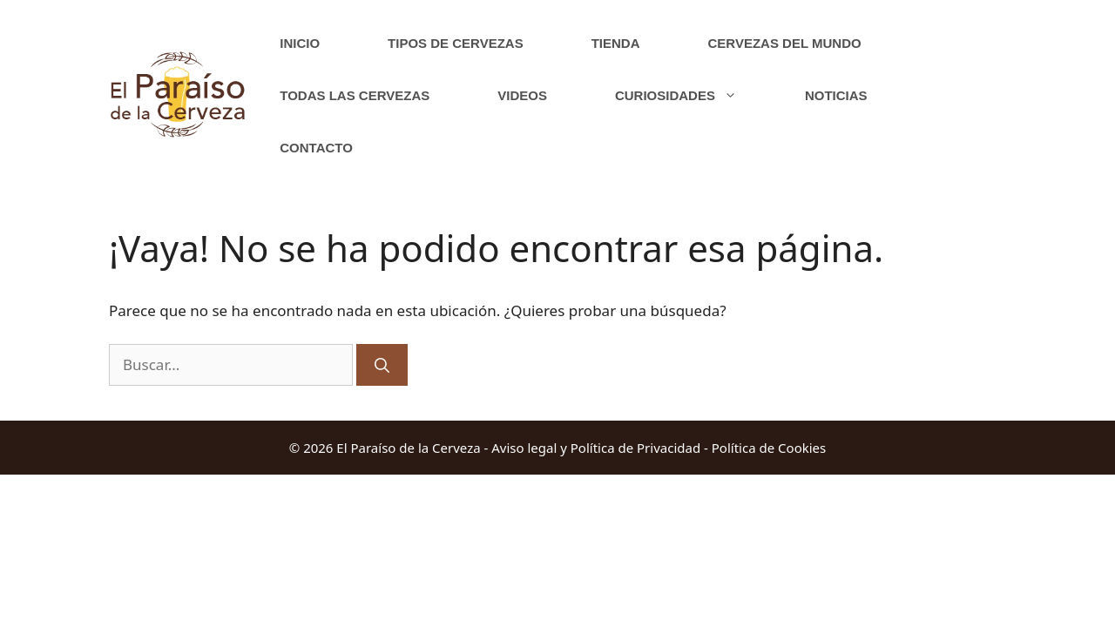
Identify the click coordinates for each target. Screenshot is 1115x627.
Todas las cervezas (354, 95)
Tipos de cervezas (456, 43)
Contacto (316, 147)
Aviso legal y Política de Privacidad (595, 447)
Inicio (300, 43)
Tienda (615, 43)
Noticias (836, 95)
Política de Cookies (769, 447)
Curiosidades (693, 96)
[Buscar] (382, 365)
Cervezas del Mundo (785, 43)
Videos (522, 95)
